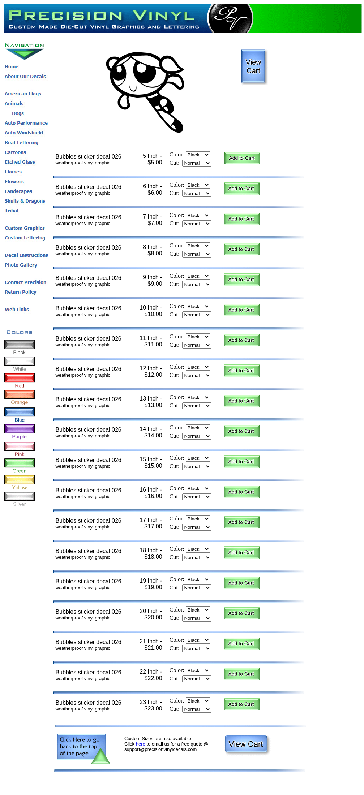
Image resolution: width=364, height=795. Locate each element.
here (140, 744)
